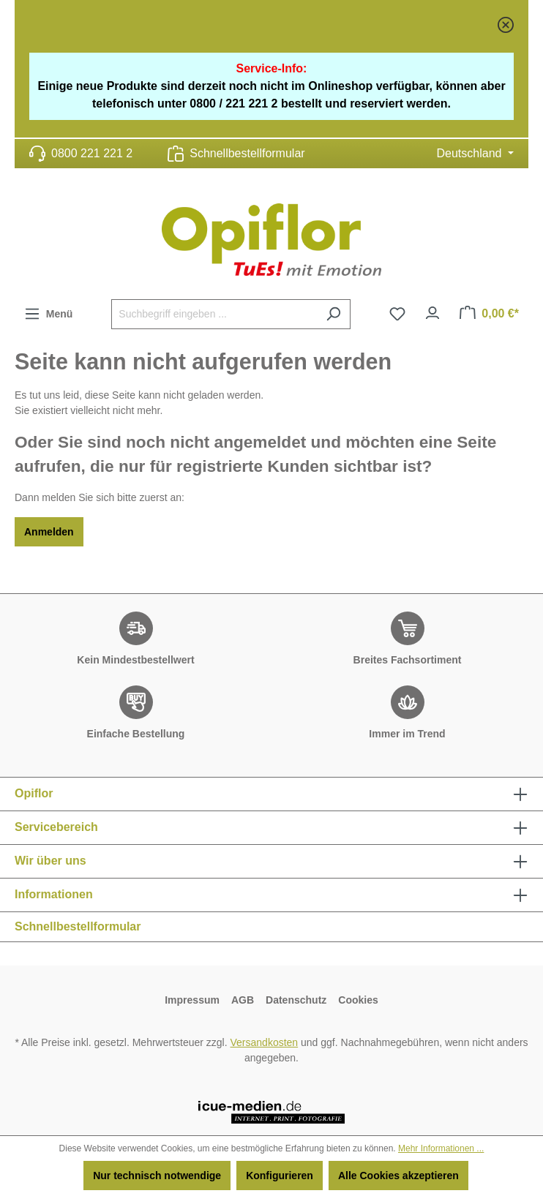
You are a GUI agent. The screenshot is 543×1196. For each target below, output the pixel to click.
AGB (242, 1000)
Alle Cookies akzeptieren (398, 1175)
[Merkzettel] (397, 313)
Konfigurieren (279, 1175)
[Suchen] (333, 314)
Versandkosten (265, 1042)
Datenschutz (296, 1000)
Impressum (192, 1000)
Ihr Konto (432, 309)
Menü (48, 310)
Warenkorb (500, 313)
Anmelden (49, 532)
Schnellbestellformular (247, 153)
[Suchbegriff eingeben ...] (214, 314)
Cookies (358, 1000)
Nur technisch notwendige (157, 1175)
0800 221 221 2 (91, 153)
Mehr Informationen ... (441, 1148)
